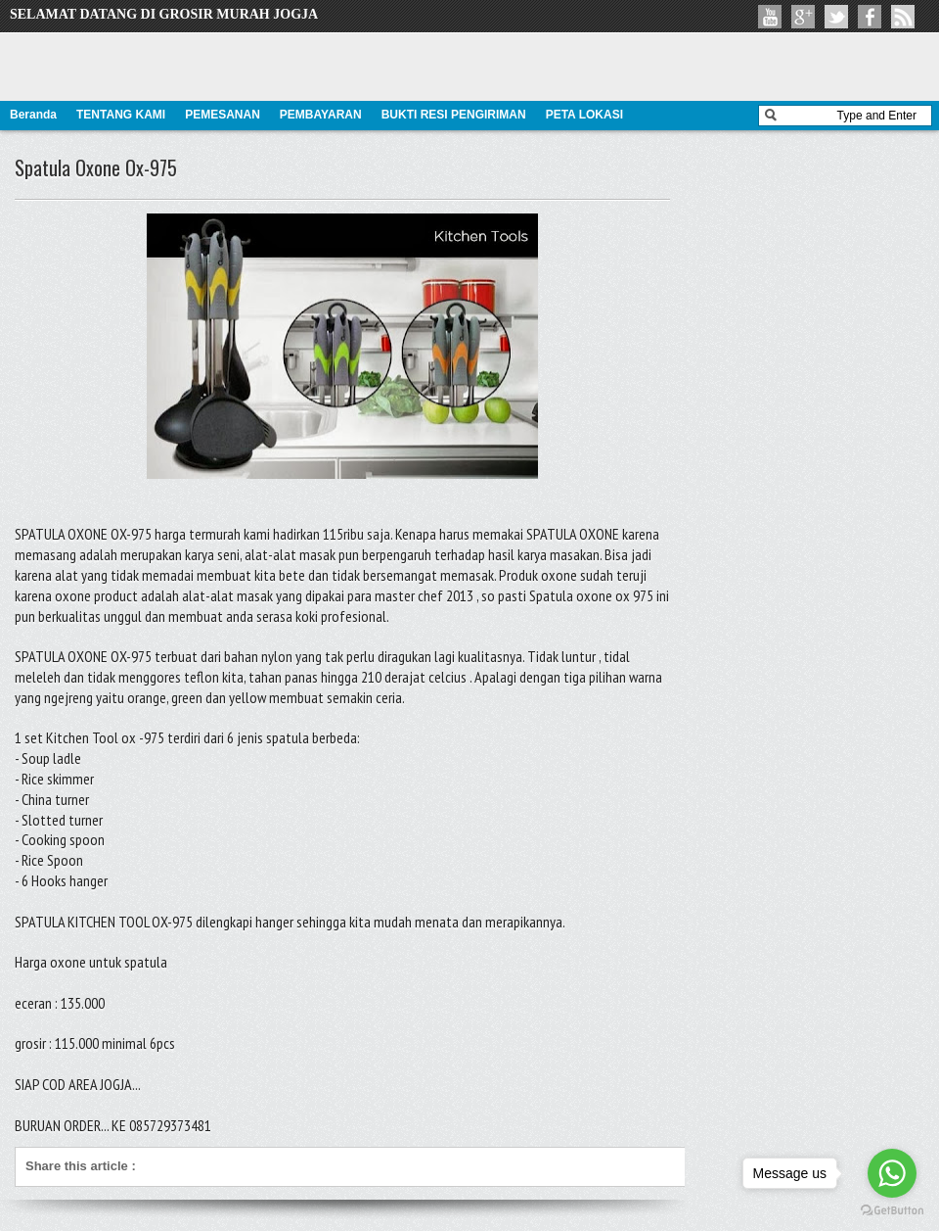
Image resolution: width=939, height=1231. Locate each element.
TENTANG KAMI (120, 114)
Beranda (33, 114)
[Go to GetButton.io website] (892, 1211)
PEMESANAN (222, 114)
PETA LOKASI (584, 114)
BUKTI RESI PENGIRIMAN (453, 114)
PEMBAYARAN (321, 114)
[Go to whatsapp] (892, 1173)
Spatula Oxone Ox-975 (96, 167)
